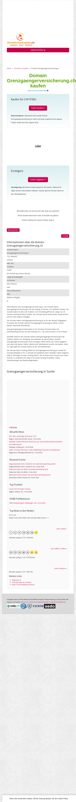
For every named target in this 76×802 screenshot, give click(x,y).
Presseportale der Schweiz (21, 582)
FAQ (65, 236)
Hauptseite (13, 230)
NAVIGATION (38, 50)
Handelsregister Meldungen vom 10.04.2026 (29, 503)
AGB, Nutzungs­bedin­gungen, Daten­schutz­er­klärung (48, 602)
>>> (47, 518)
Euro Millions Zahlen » (59, 548)
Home (9, 68)
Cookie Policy (63, 798)
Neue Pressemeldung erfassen (23, 584)
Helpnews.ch (16, 580)
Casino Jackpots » (60, 568)
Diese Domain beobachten (37, 91)
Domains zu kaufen (21, 68)
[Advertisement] (38, 18)
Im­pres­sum (24, 602)
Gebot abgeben (38, 180)
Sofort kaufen (38, 108)
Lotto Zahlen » (61, 529)
